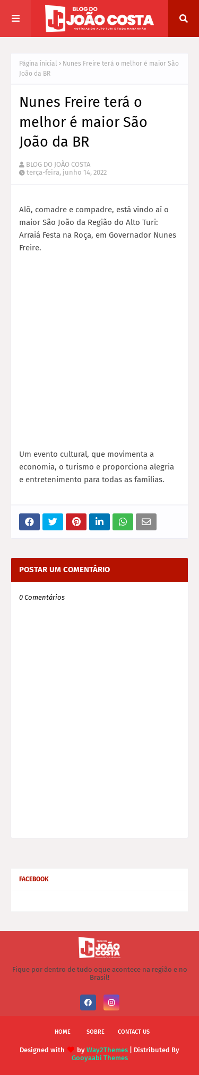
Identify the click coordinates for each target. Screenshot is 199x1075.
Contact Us (134, 1031)
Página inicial (38, 63)
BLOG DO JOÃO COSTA (58, 164)
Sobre (95, 1031)
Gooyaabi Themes (100, 1058)
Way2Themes (107, 1050)
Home (63, 1031)
